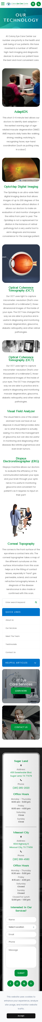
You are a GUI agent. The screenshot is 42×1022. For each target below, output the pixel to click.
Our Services (11, 628)
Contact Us (11, 652)
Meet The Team (13, 636)
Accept (21, 1015)
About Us (10, 620)
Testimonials (11, 644)
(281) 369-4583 (21, 859)
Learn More (21, 690)
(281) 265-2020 (21, 787)
